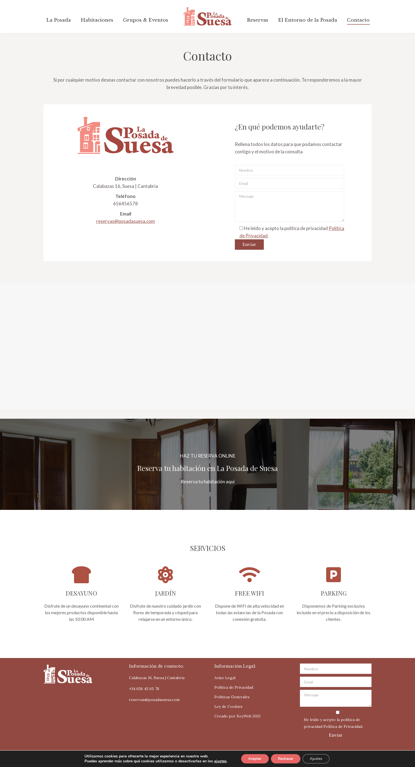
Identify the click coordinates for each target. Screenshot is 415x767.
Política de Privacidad (233, 687)
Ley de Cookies (228, 706)
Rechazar (285, 758)
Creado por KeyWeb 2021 (237, 716)
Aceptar (252, 758)
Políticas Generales (232, 696)
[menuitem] (58, 20)
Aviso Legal (224, 677)
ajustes (216, 761)
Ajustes (318, 758)
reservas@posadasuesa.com (125, 221)
